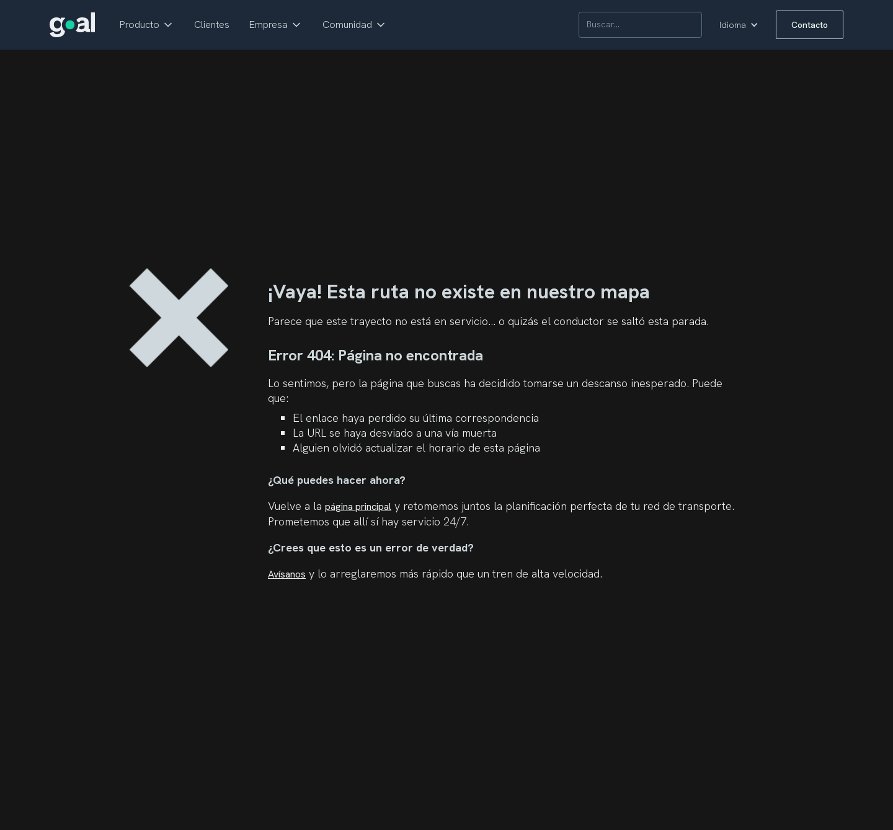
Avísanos (287, 574)
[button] (147, 24)
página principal (358, 506)
